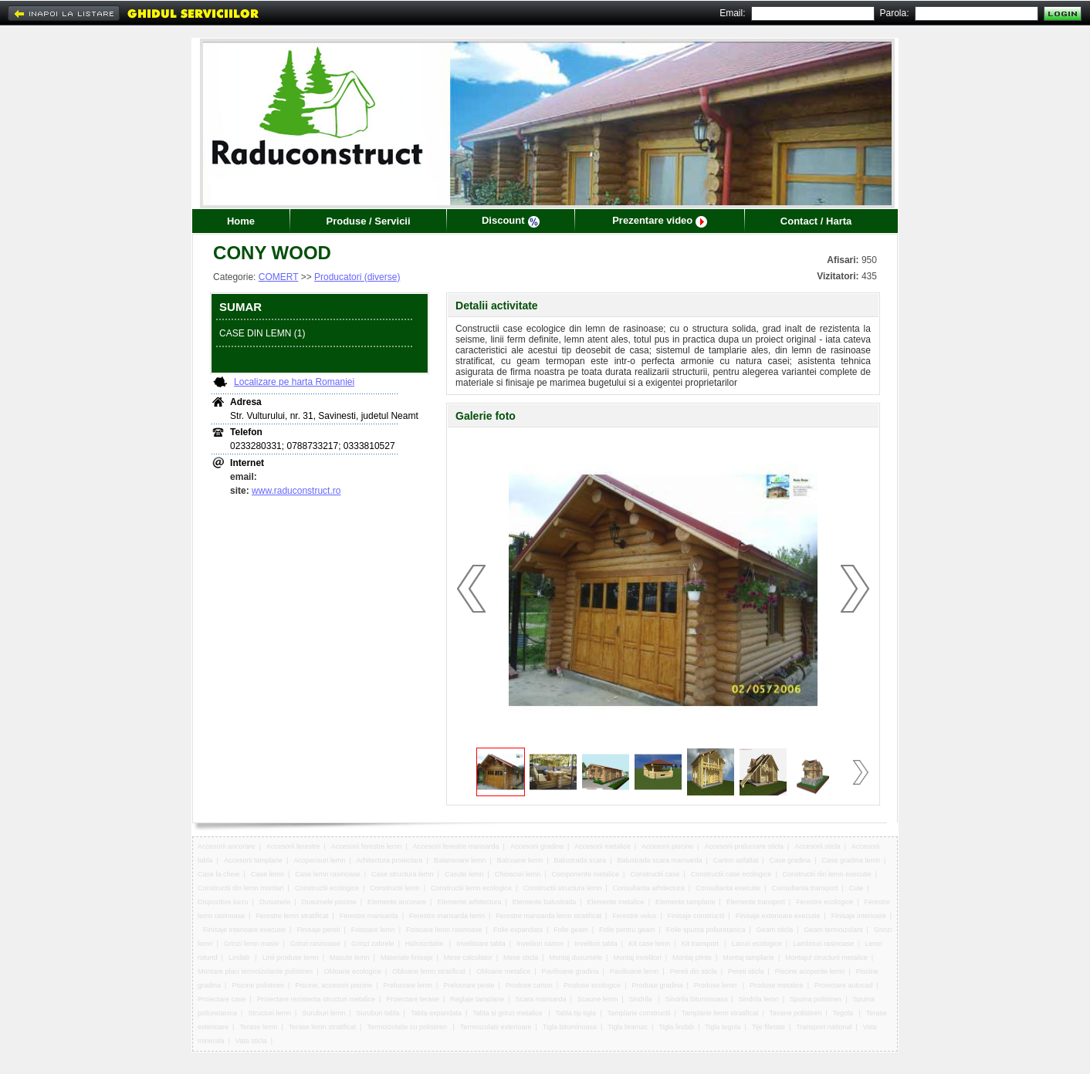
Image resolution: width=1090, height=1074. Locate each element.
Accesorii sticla (817, 846)
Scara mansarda (540, 999)
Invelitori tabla (596, 943)
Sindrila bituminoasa (696, 999)
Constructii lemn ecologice (471, 888)
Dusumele (275, 902)
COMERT (279, 277)
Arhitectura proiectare (390, 860)
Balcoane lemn (520, 860)
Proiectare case (222, 999)
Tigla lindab (676, 1027)
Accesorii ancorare (227, 846)
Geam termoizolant (833, 930)
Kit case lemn (649, 943)
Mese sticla (520, 957)
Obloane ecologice (352, 971)
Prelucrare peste (468, 985)
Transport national (823, 1027)
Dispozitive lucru (223, 902)
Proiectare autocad (843, 985)
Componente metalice (586, 874)
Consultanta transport (804, 888)
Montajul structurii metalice (826, 957)
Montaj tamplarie (748, 957)
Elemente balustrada (545, 902)
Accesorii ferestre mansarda (456, 846)
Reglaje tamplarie (477, 999)
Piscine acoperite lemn (810, 971)
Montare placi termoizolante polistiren (255, 971)
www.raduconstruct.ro (296, 490)
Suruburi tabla (378, 1013)
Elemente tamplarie (685, 902)
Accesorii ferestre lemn (366, 846)
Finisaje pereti (318, 930)
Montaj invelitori (637, 957)
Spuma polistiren (815, 999)
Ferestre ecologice (824, 902)
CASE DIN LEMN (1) (262, 333)
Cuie (856, 888)
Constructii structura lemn (562, 888)
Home (241, 221)
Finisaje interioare (858, 916)
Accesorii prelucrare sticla (744, 846)
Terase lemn (258, 1027)
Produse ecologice (592, 985)
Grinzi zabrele (372, 943)
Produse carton (529, 985)
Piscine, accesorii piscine (333, 985)
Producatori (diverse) (357, 277)
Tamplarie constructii (638, 1013)
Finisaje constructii (696, 916)
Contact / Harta (815, 221)
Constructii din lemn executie (827, 874)
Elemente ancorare (396, 902)
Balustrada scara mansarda (659, 860)
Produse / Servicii (368, 221)
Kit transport (700, 943)
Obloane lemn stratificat (428, 971)
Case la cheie (219, 874)
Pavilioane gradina (569, 971)
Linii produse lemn (290, 957)
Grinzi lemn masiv (251, 943)
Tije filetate (768, 1027)
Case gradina (790, 860)
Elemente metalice (616, 902)
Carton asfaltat (736, 860)
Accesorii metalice (602, 846)
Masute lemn (350, 957)
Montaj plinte (692, 957)
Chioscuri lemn (518, 874)
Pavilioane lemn (634, 971)
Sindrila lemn (759, 999)
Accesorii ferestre (293, 846)
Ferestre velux (634, 916)
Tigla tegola (722, 1027)
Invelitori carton (540, 943)
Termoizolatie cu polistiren (408, 1027)
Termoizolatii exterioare (496, 1027)
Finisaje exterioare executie (778, 916)
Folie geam (570, 930)
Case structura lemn (402, 874)
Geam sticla (775, 930)
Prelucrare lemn (408, 985)
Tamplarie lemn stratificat (720, 1013)
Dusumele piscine (329, 902)
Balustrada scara (580, 860)
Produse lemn (716, 985)
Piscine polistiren (258, 985)
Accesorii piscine (667, 846)
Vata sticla (251, 1041)
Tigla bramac (628, 1027)
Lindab (240, 957)
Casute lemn (464, 874)
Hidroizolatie (425, 943)
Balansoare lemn (460, 860)
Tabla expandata (436, 1013)
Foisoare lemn (373, 930)
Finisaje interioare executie (244, 930)
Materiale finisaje (407, 957)
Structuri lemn (269, 1013)
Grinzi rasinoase (315, 943)
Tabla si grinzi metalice (508, 1013)
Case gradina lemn (850, 860)
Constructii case (654, 874)
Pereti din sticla (693, 971)
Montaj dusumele (575, 957)
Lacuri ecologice (757, 943)
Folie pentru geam (627, 930)
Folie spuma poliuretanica (706, 930)
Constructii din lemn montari (241, 888)
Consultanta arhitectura (649, 888)
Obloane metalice (503, 971)
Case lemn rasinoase (328, 874)
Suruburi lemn (323, 1013)
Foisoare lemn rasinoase (444, 930)
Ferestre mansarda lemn (447, 916)
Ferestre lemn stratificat (292, 916)
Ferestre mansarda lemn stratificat (548, 916)
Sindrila (642, 999)
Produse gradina (656, 985)
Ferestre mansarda (369, 916)
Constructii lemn (395, 888)
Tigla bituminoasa (570, 1027)
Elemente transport (755, 902)
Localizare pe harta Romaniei (294, 382)
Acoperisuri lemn (319, 860)
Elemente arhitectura (469, 902)
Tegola (843, 1013)
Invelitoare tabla (481, 943)
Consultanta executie (728, 888)
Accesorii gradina (537, 846)
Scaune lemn (597, 999)
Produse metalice (777, 985)
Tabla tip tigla (576, 1013)
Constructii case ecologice (731, 874)
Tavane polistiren (796, 1013)
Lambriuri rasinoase (823, 943)
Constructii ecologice (327, 888)
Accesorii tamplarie (253, 860)
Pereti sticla (746, 971)
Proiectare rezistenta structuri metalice (316, 999)
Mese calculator (468, 957)
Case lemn (267, 874)
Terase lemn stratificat (323, 1027)
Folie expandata (518, 930)
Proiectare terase (412, 999)
